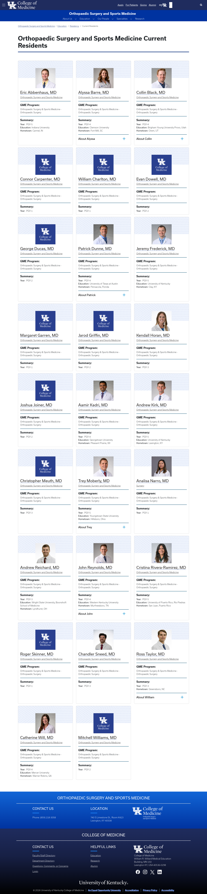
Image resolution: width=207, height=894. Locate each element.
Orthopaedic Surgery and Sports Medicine (36, 26)
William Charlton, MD (97, 179)
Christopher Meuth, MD (41, 481)
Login (35, 871)
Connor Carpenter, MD (40, 179)
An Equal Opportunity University (104, 890)
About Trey (85, 527)
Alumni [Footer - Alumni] (94, 866)
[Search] (201, 5)
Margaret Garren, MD (39, 335)
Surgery (140, 486)
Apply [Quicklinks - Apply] (148, 5)
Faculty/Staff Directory (43, 855)
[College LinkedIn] (159, 873)
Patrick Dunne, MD (95, 248)
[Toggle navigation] (3, 5)
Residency (74, 26)
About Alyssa (86, 138)
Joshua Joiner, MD (36, 405)
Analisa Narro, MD (152, 481)
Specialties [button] (122, 19)
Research (139, 19)
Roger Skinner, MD (36, 654)
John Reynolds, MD (95, 567)
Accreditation (132, 890)
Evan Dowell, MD (151, 179)
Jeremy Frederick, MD (155, 248)
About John (85, 613)
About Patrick (87, 295)
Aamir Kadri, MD (93, 405)
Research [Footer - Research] (95, 861)
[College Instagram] (145, 873)
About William (145, 697)
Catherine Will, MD (36, 737)
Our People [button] (103, 19)
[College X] (152, 872)
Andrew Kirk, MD (151, 405)
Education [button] (85, 19)
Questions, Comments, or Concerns (50, 866)
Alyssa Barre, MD (93, 92)
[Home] (22, 5)
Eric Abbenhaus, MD (38, 92)
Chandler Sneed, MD (96, 654)
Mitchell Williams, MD (97, 737)
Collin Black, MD (150, 92)
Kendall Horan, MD (153, 335)
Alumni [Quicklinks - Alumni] (179, 5)
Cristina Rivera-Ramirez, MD (161, 567)
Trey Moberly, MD (94, 481)
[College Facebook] (138, 873)
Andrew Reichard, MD (39, 567)
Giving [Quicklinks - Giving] (170, 5)
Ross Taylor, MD (150, 654)
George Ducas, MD (37, 248)
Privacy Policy (150, 890)
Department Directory (43, 861)
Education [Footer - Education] (96, 855)
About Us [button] (67, 19)
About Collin (144, 138)
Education (62, 26)
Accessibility (167, 890)
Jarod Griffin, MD (93, 335)
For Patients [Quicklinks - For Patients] (159, 5)
